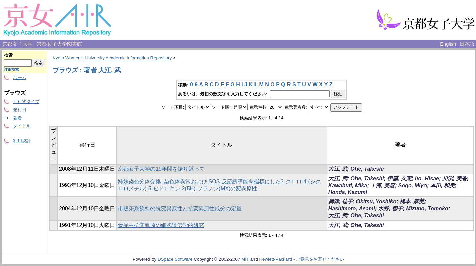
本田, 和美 (442, 185)
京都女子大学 (18, 44)
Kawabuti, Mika (347, 185)
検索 (8, 55)
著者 (17, 117)
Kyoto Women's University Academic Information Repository (112, 57)
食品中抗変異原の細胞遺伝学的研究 (161, 225)
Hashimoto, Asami (351, 208)
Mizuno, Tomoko (427, 208)
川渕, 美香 (454, 178)
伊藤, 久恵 (399, 178)
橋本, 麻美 (412, 201)
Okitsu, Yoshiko (376, 201)
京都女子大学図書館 (59, 44)
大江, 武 (337, 169)
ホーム (19, 77)
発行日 (19, 109)
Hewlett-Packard (275, 259)
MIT (245, 259)
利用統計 (22, 140)
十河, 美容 (382, 185)
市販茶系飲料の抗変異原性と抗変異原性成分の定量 (180, 208)
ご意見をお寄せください (320, 259)
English (448, 44)
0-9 (194, 84)
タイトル (22, 125)
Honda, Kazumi (347, 192)
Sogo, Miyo (412, 185)
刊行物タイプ (26, 101)
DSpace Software (175, 259)
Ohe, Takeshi (367, 169)
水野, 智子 (390, 208)
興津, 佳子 (340, 201)
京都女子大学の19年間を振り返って (161, 169)
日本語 (466, 44)
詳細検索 (11, 69)
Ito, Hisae (427, 178)
